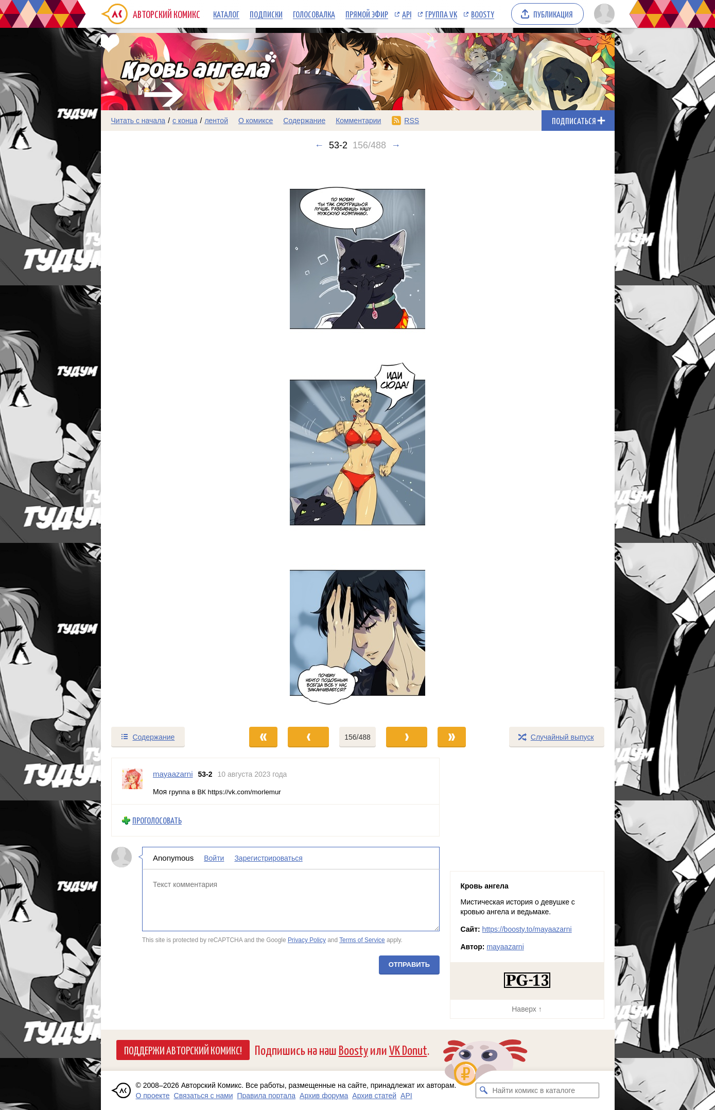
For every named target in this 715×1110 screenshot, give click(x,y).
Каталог (226, 14)
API (406, 14)
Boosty (482, 14)
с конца (185, 120)
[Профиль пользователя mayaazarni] (132, 781)
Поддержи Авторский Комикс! (183, 1049)
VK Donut (408, 1049)
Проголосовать (157, 820)
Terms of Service (362, 940)
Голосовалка (314, 14)
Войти (214, 858)
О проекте (153, 1095)
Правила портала (266, 1095)
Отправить (408, 964)
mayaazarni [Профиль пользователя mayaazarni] (173, 774)
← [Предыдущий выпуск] (319, 145)
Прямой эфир (366, 14)
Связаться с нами (203, 1095)
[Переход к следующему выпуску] (358, 438)
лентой (216, 120)
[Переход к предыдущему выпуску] (165, 438)
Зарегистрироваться (268, 858)
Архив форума (324, 1095)
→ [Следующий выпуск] (395, 145)
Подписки (266, 14)
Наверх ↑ (527, 1009)
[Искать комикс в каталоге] (483, 1090)
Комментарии (358, 120)
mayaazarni (505, 947)
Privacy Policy (306, 940)
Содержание (304, 120)
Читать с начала (138, 120)
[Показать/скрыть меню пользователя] (602, 14)
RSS (411, 120)
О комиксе (255, 120)
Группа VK (441, 14)
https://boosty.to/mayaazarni (527, 929)
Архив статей (374, 1095)
